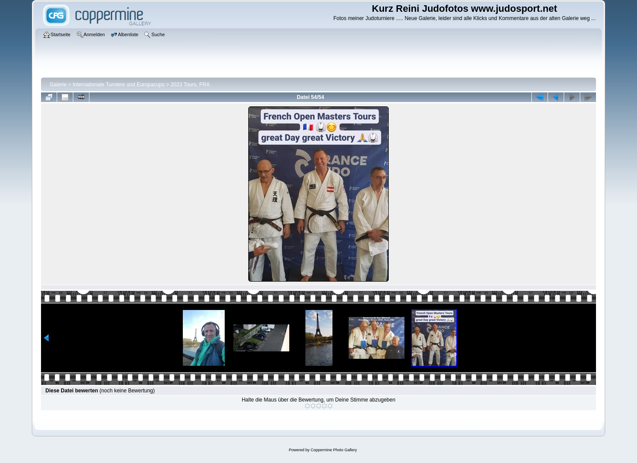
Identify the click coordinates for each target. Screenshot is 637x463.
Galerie (58, 85)
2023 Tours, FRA (190, 85)
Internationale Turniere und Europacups (118, 85)
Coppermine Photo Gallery (334, 450)
